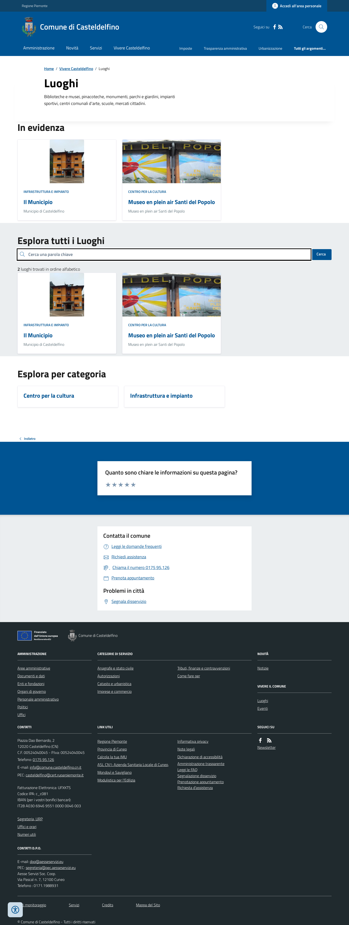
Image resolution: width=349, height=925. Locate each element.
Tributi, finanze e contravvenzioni (203, 668)
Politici (22, 707)
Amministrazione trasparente (200, 764)
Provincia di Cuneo (112, 749)
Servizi (96, 48)
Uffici (21, 715)
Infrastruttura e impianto (46, 191)
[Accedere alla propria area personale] (296, 6)
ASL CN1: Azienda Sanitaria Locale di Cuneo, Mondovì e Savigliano (133, 768)
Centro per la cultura (147, 191)
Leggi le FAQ (187, 770)
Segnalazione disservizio (196, 776)
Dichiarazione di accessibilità (199, 757)
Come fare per (188, 676)
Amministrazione (39, 48)
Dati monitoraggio (31, 905)
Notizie (263, 668)
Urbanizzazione (270, 48)
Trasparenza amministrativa (225, 48)
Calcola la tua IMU (112, 757)
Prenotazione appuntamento (200, 782)
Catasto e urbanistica (114, 684)
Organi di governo (31, 691)
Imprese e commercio (114, 691)
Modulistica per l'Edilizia (116, 780)
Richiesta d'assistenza (195, 788)
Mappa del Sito (148, 905)
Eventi (262, 708)
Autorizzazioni (108, 676)
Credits (107, 905)
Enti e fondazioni (30, 684)
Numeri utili (26, 834)
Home (49, 68)
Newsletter (266, 747)
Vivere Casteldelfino (132, 48)
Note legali (186, 749)
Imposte (185, 48)
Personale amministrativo (38, 699)
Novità (72, 48)
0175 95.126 (43, 759)
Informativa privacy (192, 741)
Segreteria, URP (30, 819)
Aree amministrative (33, 668)
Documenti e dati (31, 676)
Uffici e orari (26, 827)
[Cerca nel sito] (319, 27)
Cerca (321, 254)
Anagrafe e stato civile (115, 668)
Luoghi (262, 701)
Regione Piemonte (35, 5)
